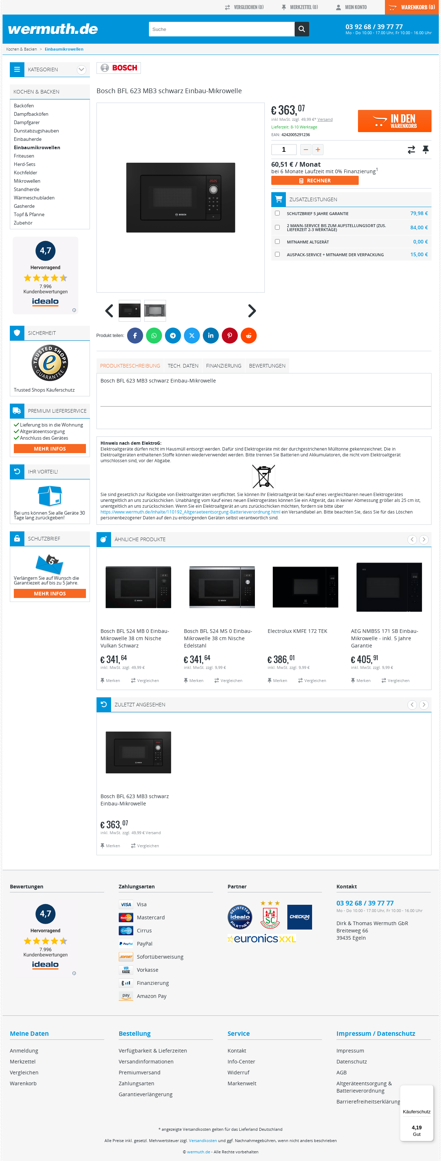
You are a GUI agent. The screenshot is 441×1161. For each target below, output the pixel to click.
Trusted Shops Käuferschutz (44, 390)
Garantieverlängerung (146, 1094)
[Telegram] (173, 336)
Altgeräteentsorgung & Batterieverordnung (364, 1087)
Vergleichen (24, 1072)
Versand (325, 119)
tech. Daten (183, 365)
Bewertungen (267, 365)
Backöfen (24, 105)
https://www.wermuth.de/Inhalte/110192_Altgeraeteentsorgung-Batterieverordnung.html (190, 512)
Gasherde (24, 206)
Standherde (26, 189)
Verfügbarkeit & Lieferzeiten (153, 1050)
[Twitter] (192, 336)
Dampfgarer (27, 122)
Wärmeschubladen (34, 197)
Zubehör (23, 223)
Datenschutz (351, 1061)
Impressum (350, 1050)
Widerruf (238, 1072)
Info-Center (241, 1061)
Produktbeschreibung (130, 365)
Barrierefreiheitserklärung (368, 1101)
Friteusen (24, 156)
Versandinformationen (146, 1061)
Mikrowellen (27, 181)
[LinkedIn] (211, 336)
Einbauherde (28, 139)
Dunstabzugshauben (36, 130)
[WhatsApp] (154, 336)
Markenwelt (242, 1083)
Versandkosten (203, 1140)
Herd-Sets (24, 164)
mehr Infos (50, 448)
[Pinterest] (230, 336)
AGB (341, 1072)
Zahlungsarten (136, 1083)
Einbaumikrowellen (37, 147)
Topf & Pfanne (29, 214)
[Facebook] (135, 336)
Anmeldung (24, 1050)
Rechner (315, 180)
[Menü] (429, 1089)
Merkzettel (23, 1061)
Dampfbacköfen (31, 114)
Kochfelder (25, 172)
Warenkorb (23, 1083)
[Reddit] (249, 336)
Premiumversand (140, 1072)
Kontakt (237, 1050)
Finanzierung (223, 365)
